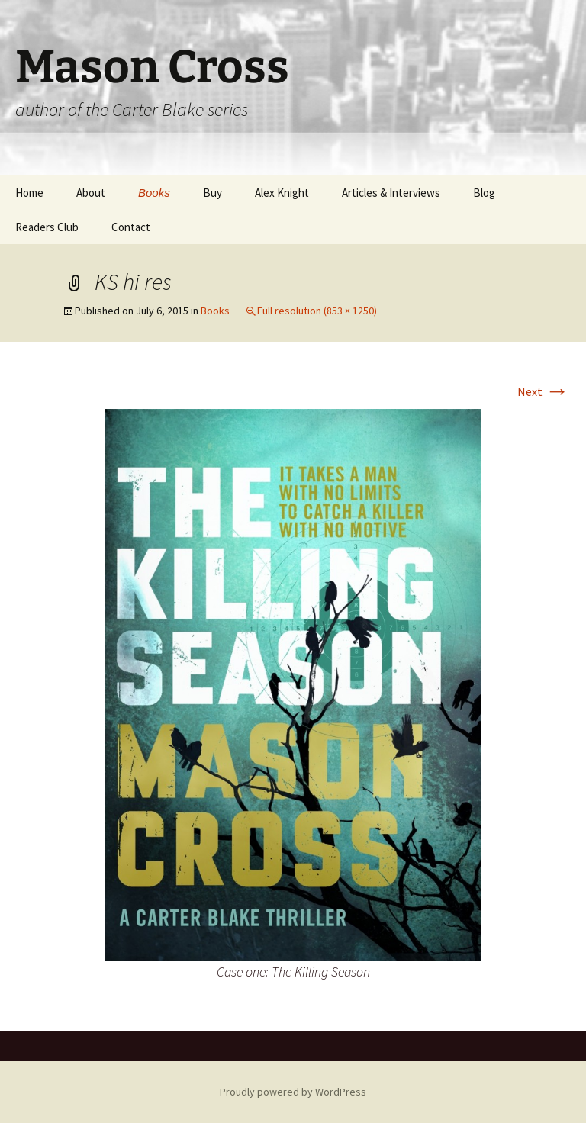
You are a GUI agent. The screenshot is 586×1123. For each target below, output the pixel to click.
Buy (212, 192)
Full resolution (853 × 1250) (317, 310)
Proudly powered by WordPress (293, 1092)
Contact (130, 227)
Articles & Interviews (391, 192)
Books (154, 192)
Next (543, 391)
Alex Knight (282, 192)
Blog (484, 192)
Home (29, 192)
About (90, 192)
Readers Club (47, 227)
